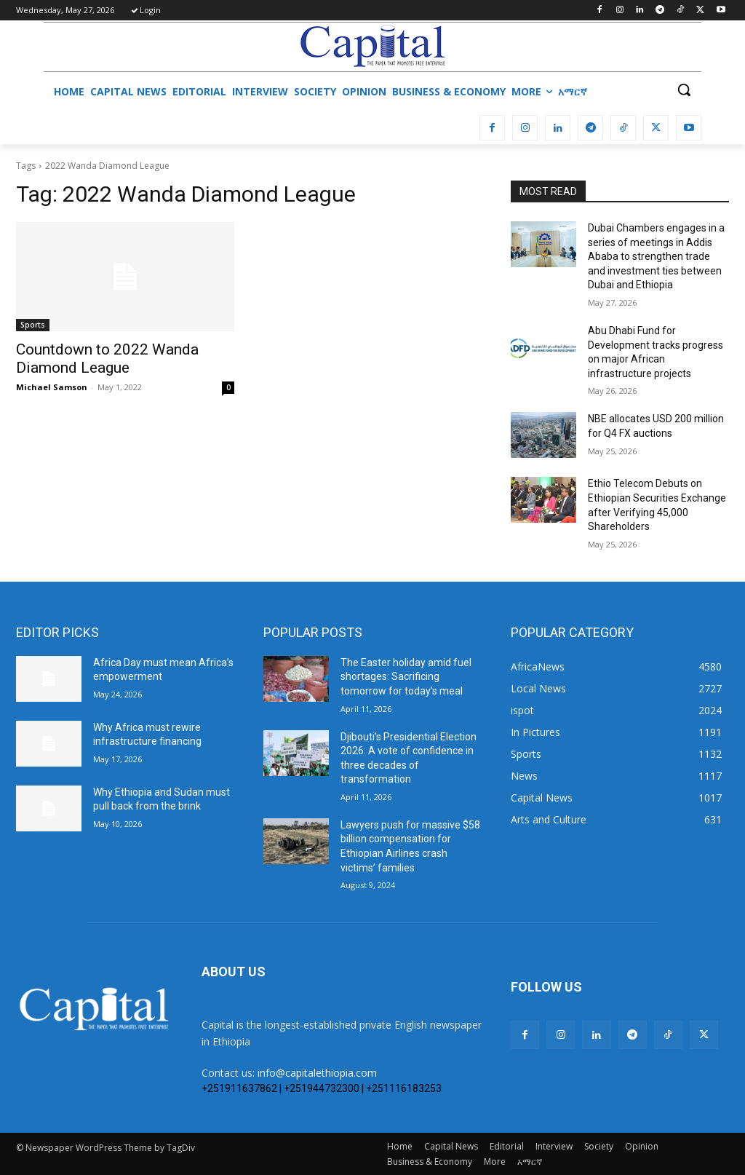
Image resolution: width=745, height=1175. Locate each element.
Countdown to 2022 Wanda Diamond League (107, 358)
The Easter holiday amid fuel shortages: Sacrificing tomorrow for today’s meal (405, 677)
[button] (683, 89)
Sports (32, 325)
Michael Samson (51, 386)
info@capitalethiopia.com (317, 1073)
